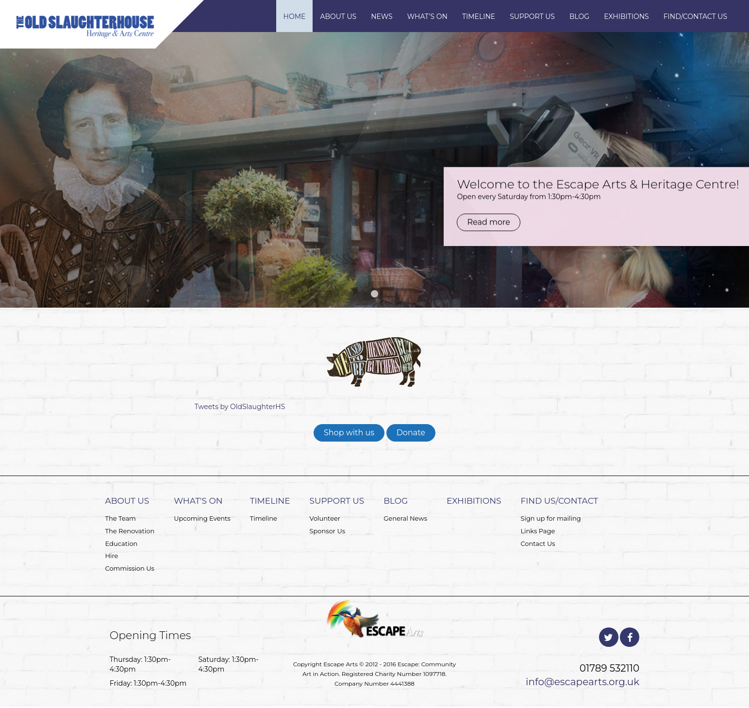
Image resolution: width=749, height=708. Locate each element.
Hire (111, 556)
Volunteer (325, 518)
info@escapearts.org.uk (582, 682)
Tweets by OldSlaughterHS (240, 406)
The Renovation (130, 531)
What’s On (427, 16)
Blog (579, 16)
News (382, 16)
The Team (120, 518)
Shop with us (349, 432)
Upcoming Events (202, 518)
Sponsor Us (328, 531)
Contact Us (537, 543)
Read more (484, 185)
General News (405, 518)
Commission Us (129, 568)
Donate (411, 432)
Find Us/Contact (559, 501)
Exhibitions (626, 16)
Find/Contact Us (695, 16)
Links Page (537, 531)
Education (121, 543)
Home (294, 16)
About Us (338, 16)
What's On (198, 501)
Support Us (532, 16)
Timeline (478, 16)
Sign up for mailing (550, 518)
